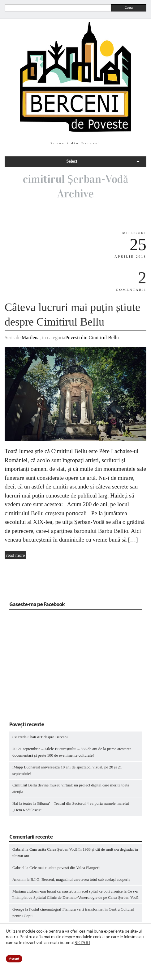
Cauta (129, 7)
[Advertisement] (48, 667)
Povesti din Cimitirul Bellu (92, 337)
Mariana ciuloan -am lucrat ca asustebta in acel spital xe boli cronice (67, 891)
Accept (14, 959)
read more (15, 555)
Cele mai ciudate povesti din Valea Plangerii (65, 867)
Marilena (31, 337)
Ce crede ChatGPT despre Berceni (40, 737)
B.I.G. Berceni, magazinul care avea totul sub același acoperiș (80, 879)
